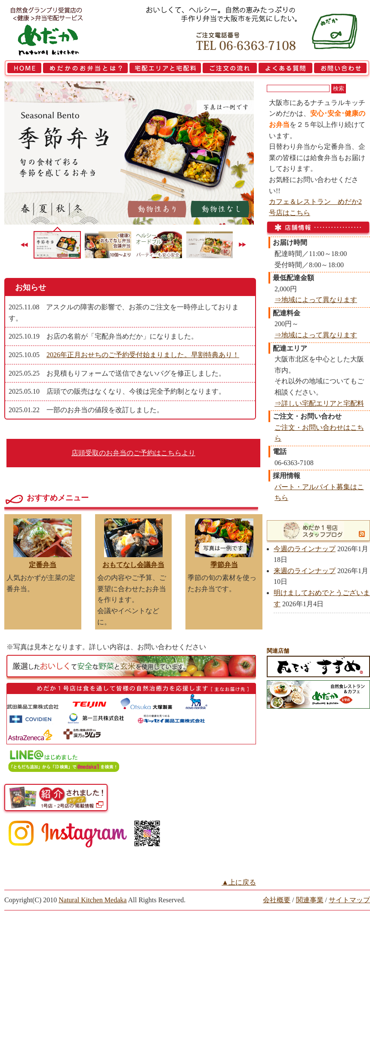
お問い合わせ (341, 69)
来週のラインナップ (305, 570)
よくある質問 (285, 69)
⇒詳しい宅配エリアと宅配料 (319, 403)
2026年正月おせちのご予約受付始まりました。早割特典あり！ (142, 354)
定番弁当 (42, 564)
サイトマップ (349, 900)
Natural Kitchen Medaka (92, 900)
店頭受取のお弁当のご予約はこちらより (133, 453)
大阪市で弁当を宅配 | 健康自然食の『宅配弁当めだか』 (58, 30)
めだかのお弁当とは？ (85, 69)
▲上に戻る (239, 882)
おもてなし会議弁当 (133, 564)
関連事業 (310, 900)
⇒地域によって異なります (315, 299)
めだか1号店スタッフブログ (313, 530)
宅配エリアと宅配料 (165, 69)
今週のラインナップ (305, 548)
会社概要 (276, 900)
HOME (23, 69)
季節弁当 (224, 564)
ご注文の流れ (230, 69)
